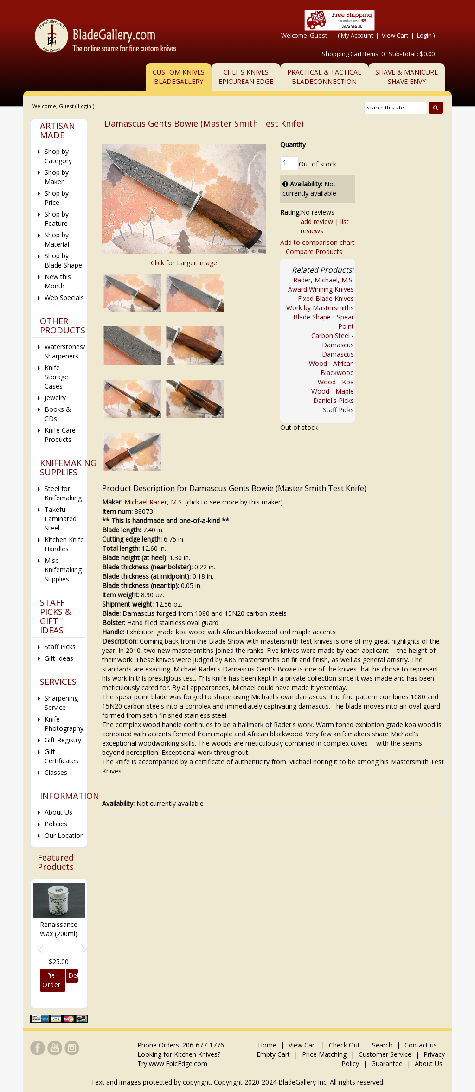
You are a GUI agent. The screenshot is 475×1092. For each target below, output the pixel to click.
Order (51, 980)
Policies (56, 823)
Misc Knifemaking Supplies (63, 569)
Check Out (344, 1045)
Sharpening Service (61, 703)
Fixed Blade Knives (326, 298)
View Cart (396, 35)
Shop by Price (57, 198)
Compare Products (314, 251)
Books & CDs (58, 414)
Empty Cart (273, 1054)
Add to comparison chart (317, 242)
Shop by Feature (57, 219)
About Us (58, 812)
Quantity (293, 144)
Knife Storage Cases (56, 376)
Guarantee (387, 1063)
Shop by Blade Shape (63, 260)
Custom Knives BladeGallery (179, 77)
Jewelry (55, 397)
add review (317, 221)
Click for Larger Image (184, 262)
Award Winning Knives (321, 289)
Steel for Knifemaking (63, 493)
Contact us (420, 1045)
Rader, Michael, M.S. (323, 279)
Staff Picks (338, 409)
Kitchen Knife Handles (64, 544)
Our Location (64, 835)
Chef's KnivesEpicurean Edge (245, 77)
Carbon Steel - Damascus (332, 340)
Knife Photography (64, 724)
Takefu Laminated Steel (61, 518)
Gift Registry (63, 739)
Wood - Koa (336, 381)
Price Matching (324, 1054)
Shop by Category (58, 156)
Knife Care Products (60, 435)
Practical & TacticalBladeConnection (324, 77)
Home (268, 1045)
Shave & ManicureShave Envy (406, 77)
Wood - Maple (332, 391)
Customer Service (385, 1054)
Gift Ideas (59, 658)
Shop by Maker (57, 177)
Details (73, 975)
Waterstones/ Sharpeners (65, 351)
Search (382, 1045)
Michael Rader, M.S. (153, 502)
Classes (56, 772)
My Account (357, 35)
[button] (37, 943)
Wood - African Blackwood (331, 368)
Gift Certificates (61, 756)
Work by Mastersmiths (320, 307)
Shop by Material (57, 239)
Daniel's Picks (333, 400)
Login (424, 35)
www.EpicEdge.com (178, 1063)
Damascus (338, 354)
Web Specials (64, 297)
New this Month (58, 281)
